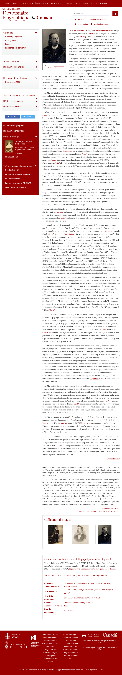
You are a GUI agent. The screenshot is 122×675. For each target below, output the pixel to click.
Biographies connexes (13, 67)
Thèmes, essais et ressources (17, 166)
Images (8, 44)
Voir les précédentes (14, 155)
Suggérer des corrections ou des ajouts (69, 670)
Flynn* (84, 154)
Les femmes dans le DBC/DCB (18, 183)
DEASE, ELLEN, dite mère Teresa (24, 143)
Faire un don (101, 3)
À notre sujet (41, 3)
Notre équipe (56, 3)
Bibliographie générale (110, 508)
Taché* (52, 234)
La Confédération (12, 179)
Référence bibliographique (16, 48)
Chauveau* (46, 115)
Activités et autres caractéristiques (19, 95)
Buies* (63, 218)
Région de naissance (13, 101)
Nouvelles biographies (13, 125)
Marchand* (46, 423)
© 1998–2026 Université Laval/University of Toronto (98, 511)
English (7, 3)
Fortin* (57, 163)
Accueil (16, 3)
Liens (101, 670)
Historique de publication (15, 78)
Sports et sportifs (12, 170)
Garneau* (109, 231)
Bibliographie (10, 40)
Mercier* (64, 423)
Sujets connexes (11, 61)
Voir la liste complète (15, 187)
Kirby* (52, 310)
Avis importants (91, 670)
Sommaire (8, 33)
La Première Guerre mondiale (17, 174)
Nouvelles (28, 3)
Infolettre (87, 3)
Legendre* (94, 378)
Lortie (58, 445)
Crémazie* (46, 332)
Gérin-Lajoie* (69, 234)
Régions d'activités (12, 107)
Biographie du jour (12, 136)
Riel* (107, 401)
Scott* (76, 404)
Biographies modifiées (13, 131)
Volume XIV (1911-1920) (11, 9)
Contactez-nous (72, 3)
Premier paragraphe (13, 37)
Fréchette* (102, 329)
